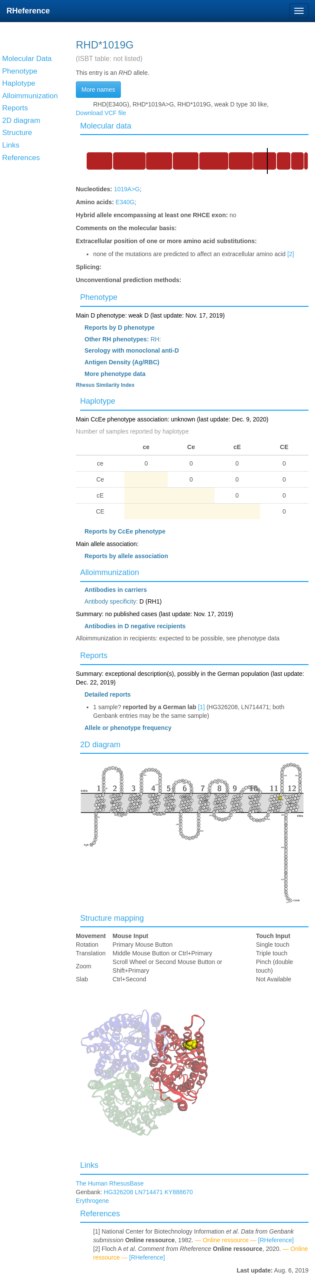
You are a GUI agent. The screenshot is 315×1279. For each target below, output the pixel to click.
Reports (93, 655)
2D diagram (100, 744)
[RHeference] (276, 1240)
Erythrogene (92, 1200)
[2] (290, 254)
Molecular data (105, 126)
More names (98, 89)
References (100, 1213)
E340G (125, 202)
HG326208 (118, 1192)
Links (89, 1165)
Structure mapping (112, 918)
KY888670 (179, 1192)
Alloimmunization (109, 572)
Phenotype (98, 297)
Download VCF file (101, 112)
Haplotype (97, 401)
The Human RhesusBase (109, 1183)
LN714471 (149, 1192)
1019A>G (127, 189)
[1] (201, 707)
